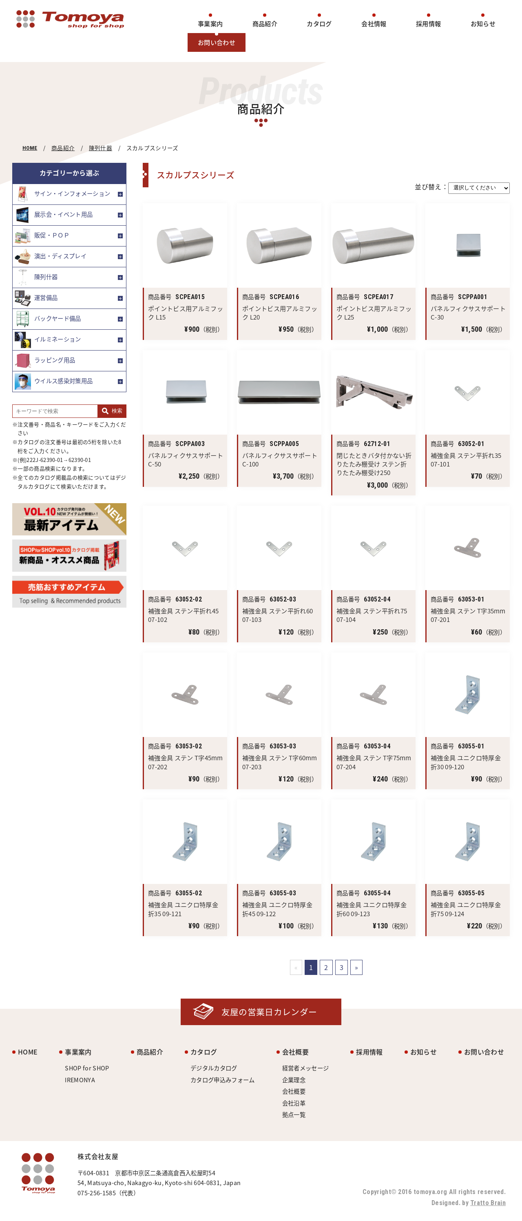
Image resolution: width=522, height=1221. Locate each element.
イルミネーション (48, 340)
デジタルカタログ (213, 1067)
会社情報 (373, 23)
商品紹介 (264, 23)
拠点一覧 (293, 1114)
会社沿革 (293, 1103)
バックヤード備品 (48, 319)
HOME (29, 147)
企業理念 (293, 1079)
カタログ (319, 23)
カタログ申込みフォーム (222, 1079)
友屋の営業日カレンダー (269, 1012)
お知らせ (483, 23)
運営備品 (36, 298)
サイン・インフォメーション (62, 194)
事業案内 (210, 23)
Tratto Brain (488, 1203)
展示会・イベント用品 (54, 215)
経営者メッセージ (305, 1067)
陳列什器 (100, 148)
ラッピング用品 (45, 361)
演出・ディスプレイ (50, 257)
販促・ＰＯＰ (42, 236)
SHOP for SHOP (87, 1067)
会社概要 (295, 1052)
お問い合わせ (216, 42)
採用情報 (428, 23)
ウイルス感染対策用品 (54, 381)
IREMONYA (80, 1079)
